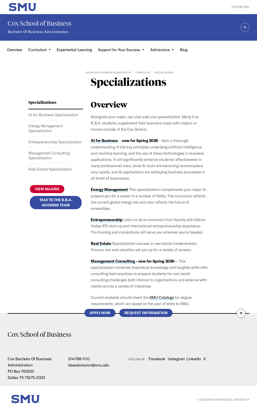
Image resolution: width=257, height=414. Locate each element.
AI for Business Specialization (53, 114)
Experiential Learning (74, 49)
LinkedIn (193, 358)
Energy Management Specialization (45, 128)
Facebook (157, 358)
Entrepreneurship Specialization (55, 142)
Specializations (42, 102)
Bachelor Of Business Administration (38, 31)
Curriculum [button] (38, 49)
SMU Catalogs (162, 297)
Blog (183, 49)
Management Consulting (113, 261)
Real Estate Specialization (50, 169)
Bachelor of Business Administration (108, 72)
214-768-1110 (78, 358)
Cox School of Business (39, 23)
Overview (14, 49)
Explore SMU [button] (240, 6)
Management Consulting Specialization (49, 155)
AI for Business (104, 140)
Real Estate (101, 243)
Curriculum (142, 72)
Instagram (176, 358)
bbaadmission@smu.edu (88, 365)
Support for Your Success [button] (119, 49)
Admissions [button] (160, 49)
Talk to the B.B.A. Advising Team (56, 202)
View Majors (47, 189)
